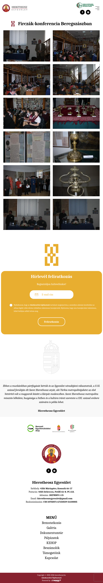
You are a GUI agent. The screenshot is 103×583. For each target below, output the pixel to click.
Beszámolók (51, 548)
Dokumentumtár (51, 533)
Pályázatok (51, 538)
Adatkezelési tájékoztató (40, 305)
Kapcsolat (51, 558)
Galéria (51, 528)
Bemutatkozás (51, 523)
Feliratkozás (51, 321)
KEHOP (51, 543)
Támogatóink (51, 553)
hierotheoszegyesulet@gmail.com (54, 498)
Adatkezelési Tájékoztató (51, 578)
